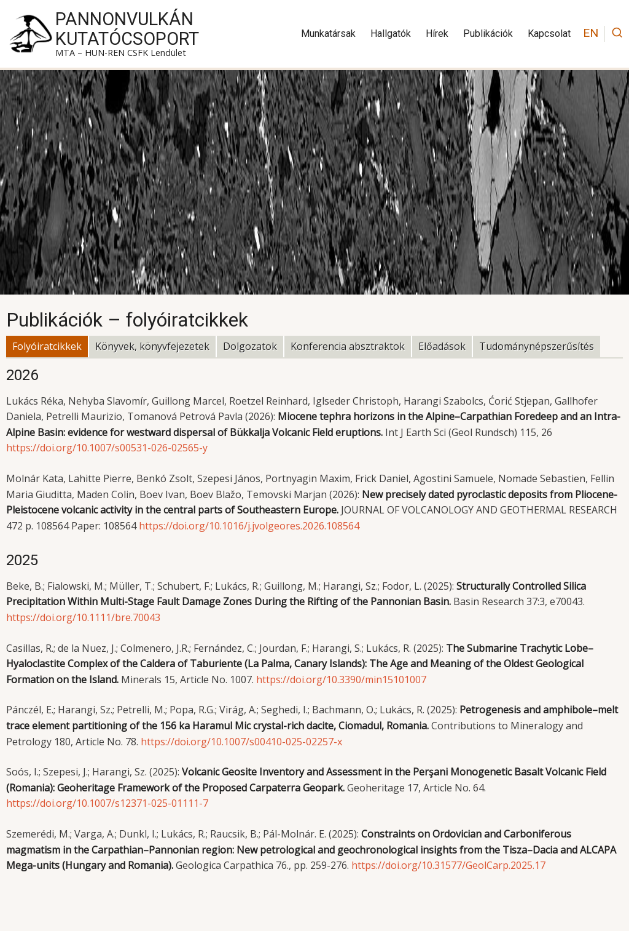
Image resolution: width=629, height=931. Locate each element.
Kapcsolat (549, 33)
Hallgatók (390, 33)
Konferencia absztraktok (348, 346)
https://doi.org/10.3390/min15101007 (341, 679)
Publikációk (488, 33)
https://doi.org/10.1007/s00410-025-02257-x (241, 741)
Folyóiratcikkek (47, 346)
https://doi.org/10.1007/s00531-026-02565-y (107, 447)
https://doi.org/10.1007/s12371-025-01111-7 (107, 803)
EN (590, 33)
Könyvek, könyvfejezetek (152, 346)
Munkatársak (328, 33)
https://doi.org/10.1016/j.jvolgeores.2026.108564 (249, 526)
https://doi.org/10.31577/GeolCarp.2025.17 (448, 865)
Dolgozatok (250, 346)
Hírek (437, 33)
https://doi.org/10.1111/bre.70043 (83, 617)
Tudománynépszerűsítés (536, 346)
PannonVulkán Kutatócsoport (127, 29)
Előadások (442, 346)
